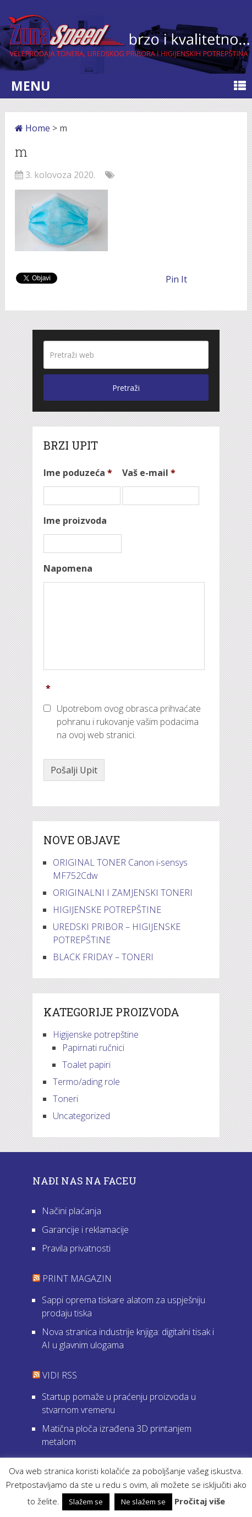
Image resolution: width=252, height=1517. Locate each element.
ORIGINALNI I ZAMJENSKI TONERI (123, 893)
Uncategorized (81, 1116)
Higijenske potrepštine (96, 1034)
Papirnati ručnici (93, 1048)
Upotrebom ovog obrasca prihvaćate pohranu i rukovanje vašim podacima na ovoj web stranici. (129, 721)
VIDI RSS (59, 1375)
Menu (30, 86)
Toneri (65, 1099)
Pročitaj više (199, 1501)
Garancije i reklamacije (85, 1229)
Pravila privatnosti (76, 1248)
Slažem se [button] (86, 1502)
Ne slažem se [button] (143, 1502)
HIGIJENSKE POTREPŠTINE (107, 910)
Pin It (176, 279)
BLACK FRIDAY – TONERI (103, 957)
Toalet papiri (86, 1065)
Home (32, 128)
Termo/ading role (86, 1082)
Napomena (67, 568)
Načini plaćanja (71, 1211)
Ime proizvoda (75, 521)
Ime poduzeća (77, 473)
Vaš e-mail (149, 473)
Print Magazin (77, 1278)
